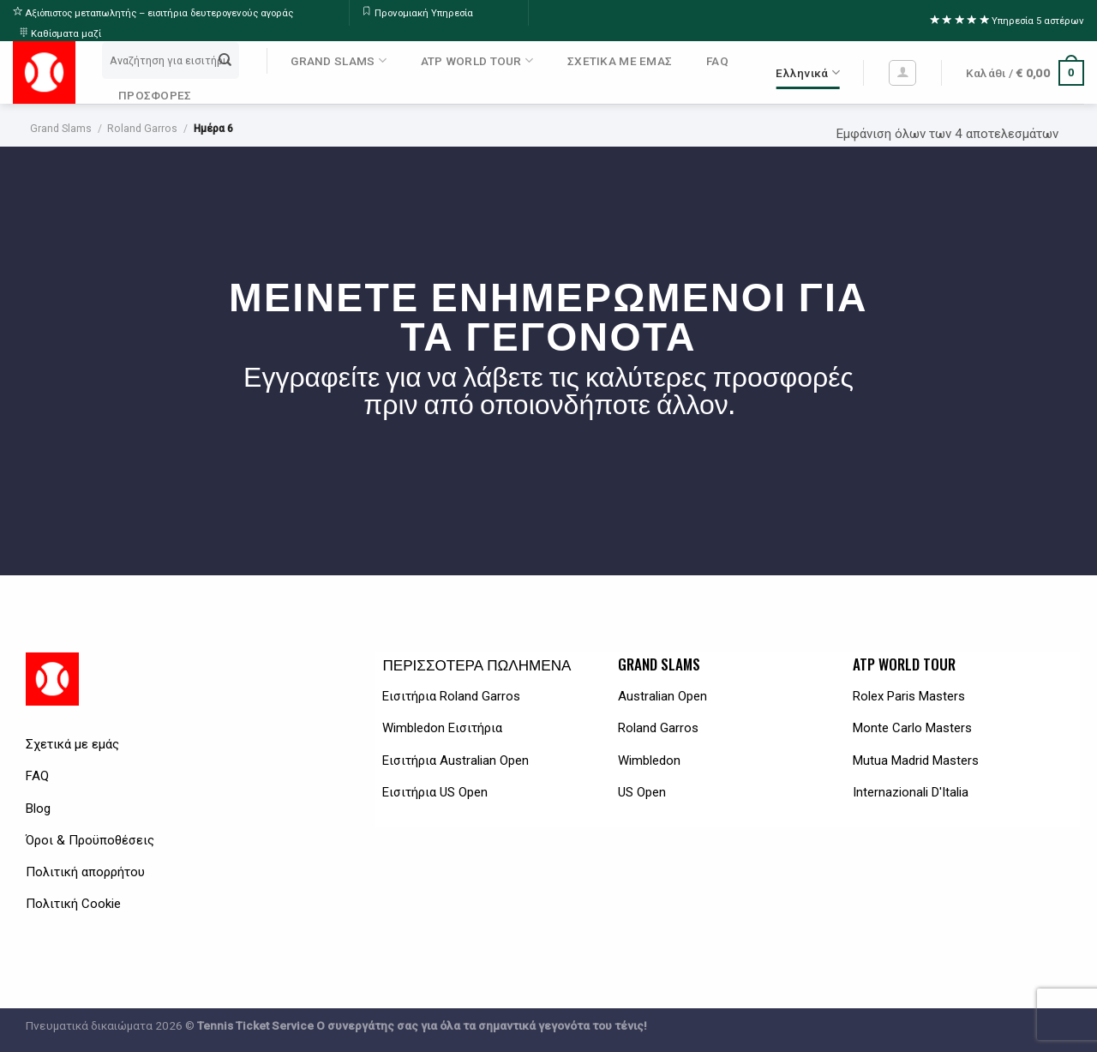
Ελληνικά (808, 72)
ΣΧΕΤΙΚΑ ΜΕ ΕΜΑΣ (619, 61)
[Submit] (225, 61)
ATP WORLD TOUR (477, 60)
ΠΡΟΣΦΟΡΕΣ (154, 95)
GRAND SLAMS (338, 60)
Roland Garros (142, 129)
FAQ (717, 61)
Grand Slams (61, 129)
